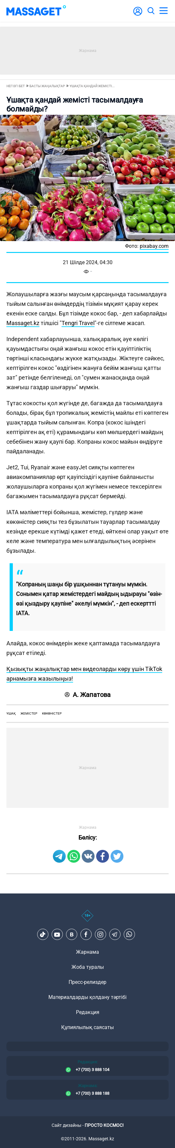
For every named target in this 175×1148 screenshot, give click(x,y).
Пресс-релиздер (87, 982)
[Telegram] (115, 934)
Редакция (87, 1012)
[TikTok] (42, 934)
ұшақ (11, 713)
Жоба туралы (87, 967)
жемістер (29, 713)
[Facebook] (86, 934)
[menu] (163, 11)
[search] (151, 11)
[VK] (71, 934)
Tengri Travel (78, 323)
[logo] (36, 10)
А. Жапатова (88, 695)
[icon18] (87, 919)
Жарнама (87, 952)
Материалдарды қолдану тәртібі (87, 997)
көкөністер (52, 713)
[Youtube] (57, 934)
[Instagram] (100, 934)
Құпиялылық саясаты (87, 1027)
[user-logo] (138, 15)
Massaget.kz (22, 323)
